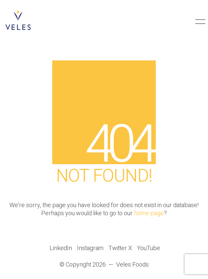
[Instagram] (90, 248)
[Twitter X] (120, 248)
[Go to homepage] (18, 21)
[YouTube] (148, 248)
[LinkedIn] (61, 248)
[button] (199, 22)
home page (149, 214)
